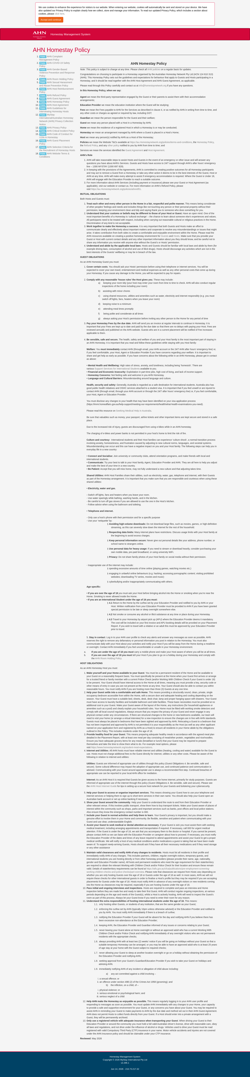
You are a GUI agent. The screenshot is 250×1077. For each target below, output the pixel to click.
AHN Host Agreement (58, 105)
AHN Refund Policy (56, 95)
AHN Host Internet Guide (103, 786)
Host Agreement (156, 150)
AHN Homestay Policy (58, 101)
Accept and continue (51, 19)
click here (59, 13)
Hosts (176, 236)
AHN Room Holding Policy (60, 79)
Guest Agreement (134, 150)
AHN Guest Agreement (58, 98)
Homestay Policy (205, 142)
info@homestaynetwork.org (153, 85)
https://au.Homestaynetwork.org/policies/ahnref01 (116, 189)
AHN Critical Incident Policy (60, 131)
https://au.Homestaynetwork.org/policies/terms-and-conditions (161, 142)
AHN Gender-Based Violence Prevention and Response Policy (57, 72)
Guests (164, 236)
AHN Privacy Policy (56, 127)
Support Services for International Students (117, 368)
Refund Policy (91, 145)
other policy (113, 145)
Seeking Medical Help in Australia (133, 410)
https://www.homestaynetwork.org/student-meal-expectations (121, 747)
